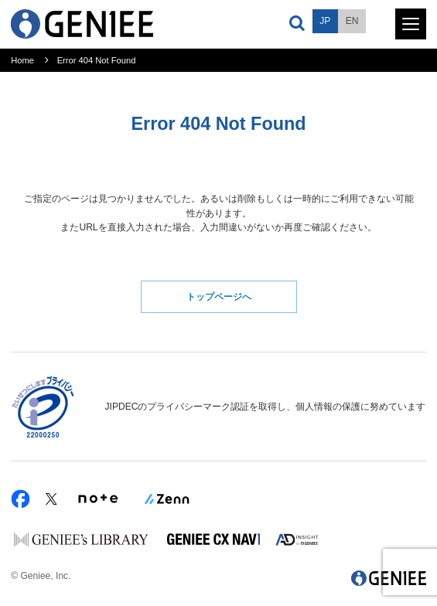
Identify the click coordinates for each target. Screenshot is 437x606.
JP (324, 20)
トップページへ (218, 296)
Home (22, 60)
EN (352, 20)
